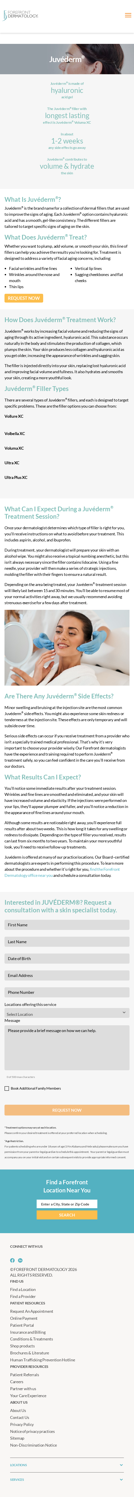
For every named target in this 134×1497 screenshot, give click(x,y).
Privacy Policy (22, 1424)
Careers (16, 1381)
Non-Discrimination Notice (33, 1445)
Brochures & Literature (29, 1352)
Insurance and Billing (27, 1332)
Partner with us (23, 1388)
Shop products (22, 1345)
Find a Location (23, 1289)
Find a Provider (23, 1296)
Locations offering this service (30, 1004)
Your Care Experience (28, 1395)
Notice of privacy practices (32, 1431)
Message (12, 1020)
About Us (18, 1410)
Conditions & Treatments (31, 1338)
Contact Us (19, 1417)
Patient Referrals (24, 1374)
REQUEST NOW (24, 298)
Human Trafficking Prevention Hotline (42, 1359)
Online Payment (24, 1318)
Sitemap (17, 1438)
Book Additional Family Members (36, 1088)
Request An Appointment (31, 1311)
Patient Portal (22, 1325)
